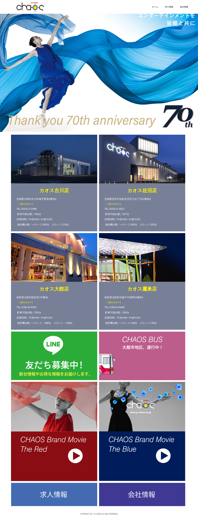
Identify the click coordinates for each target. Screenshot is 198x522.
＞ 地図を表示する (27, 204)
